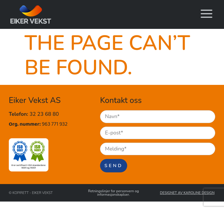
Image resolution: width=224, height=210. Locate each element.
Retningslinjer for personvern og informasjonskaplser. (113, 193)
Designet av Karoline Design (187, 193)
